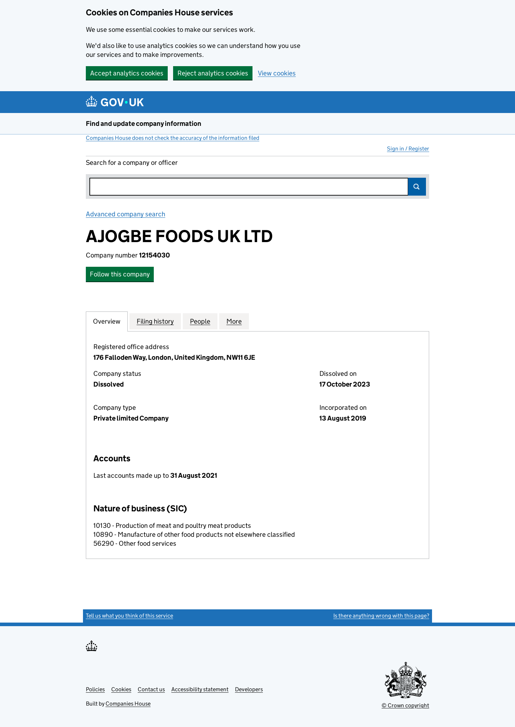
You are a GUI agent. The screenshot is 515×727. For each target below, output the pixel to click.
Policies (95, 689)
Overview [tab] (107, 321)
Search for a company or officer (132, 162)
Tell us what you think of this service (129, 615)
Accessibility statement (200, 689)
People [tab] (200, 321)
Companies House (128, 703)
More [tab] (234, 321)
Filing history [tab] (155, 321)
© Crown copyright (405, 705)
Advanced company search (125, 214)
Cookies (121, 689)
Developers (249, 689)
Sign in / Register (408, 148)
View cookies (277, 73)
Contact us (151, 689)
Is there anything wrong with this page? (381, 615)
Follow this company (120, 274)
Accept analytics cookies (126, 73)
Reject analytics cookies (212, 73)
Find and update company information (143, 123)
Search (417, 187)
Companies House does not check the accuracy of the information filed (172, 137)
